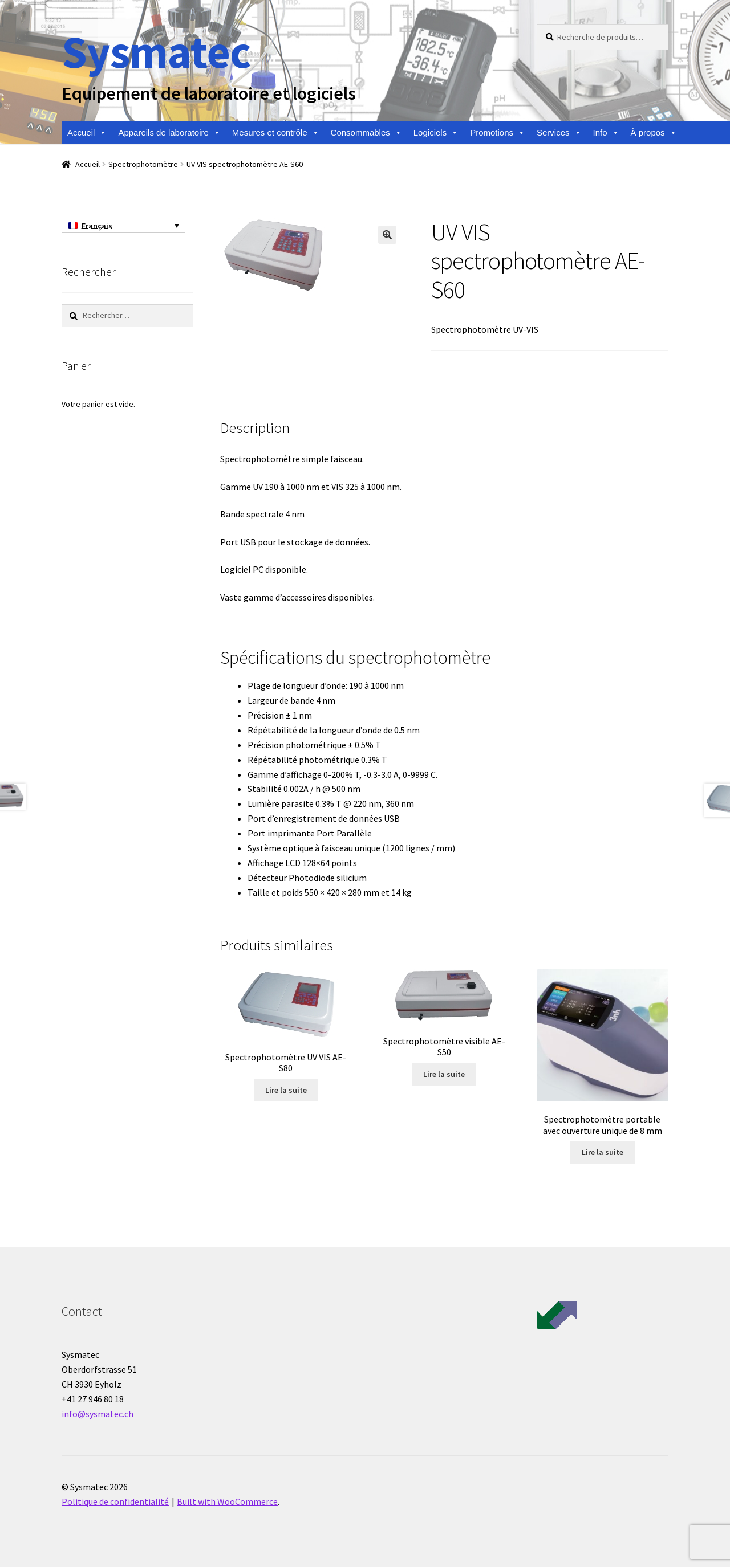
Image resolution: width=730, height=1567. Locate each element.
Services (559, 132)
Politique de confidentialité (115, 1501)
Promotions (497, 132)
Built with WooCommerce (227, 1501)
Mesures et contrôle (275, 132)
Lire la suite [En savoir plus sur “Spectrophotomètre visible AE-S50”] (444, 1074)
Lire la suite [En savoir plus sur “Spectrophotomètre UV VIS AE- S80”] (286, 1090)
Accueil (87, 132)
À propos (654, 132)
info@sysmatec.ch (97, 1413)
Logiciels (436, 132)
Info (606, 132)
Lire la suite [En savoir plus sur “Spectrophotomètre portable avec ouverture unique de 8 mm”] (602, 1152)
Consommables (366, 132)
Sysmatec (156, 51)
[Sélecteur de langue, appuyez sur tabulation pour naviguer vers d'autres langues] (123, 226)
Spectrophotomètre (143, 164)
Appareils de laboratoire (169, 132)
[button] (387, 235)
